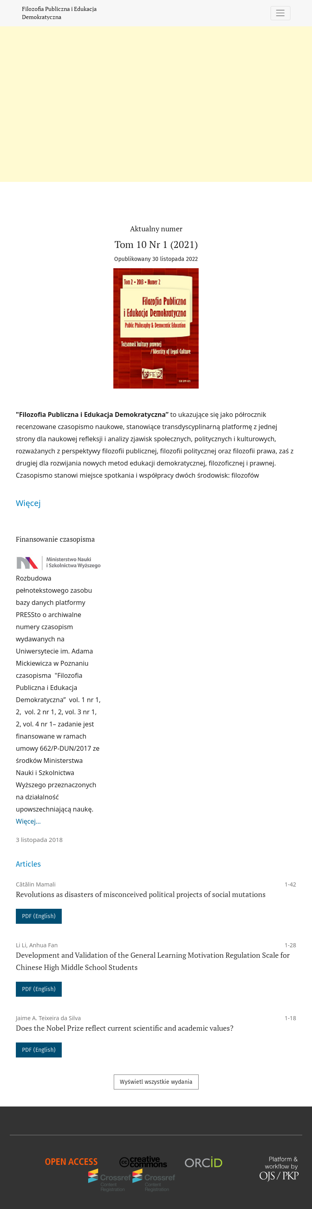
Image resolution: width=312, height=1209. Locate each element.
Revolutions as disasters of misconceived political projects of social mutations (141, 894)
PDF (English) (39, 916)
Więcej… (28, 821)
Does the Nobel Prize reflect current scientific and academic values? (125, 1028)
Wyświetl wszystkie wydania (156, 1082)
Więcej (28, 503)
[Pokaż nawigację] (280, 13)
